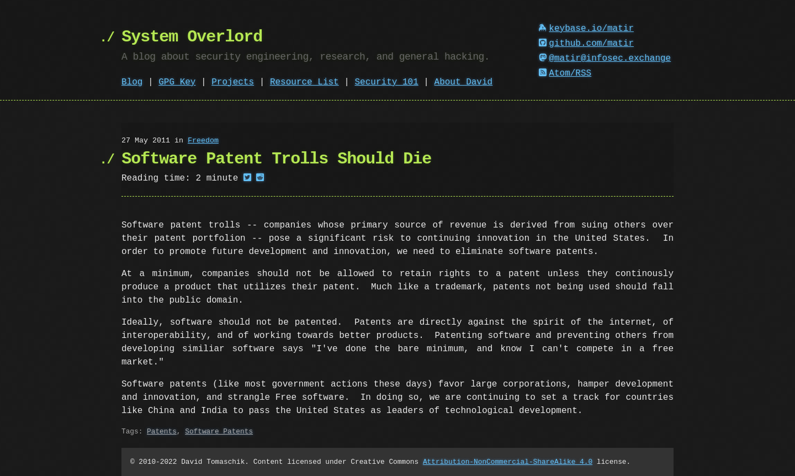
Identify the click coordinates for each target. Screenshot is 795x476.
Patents (162, 431)
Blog (131, 82)
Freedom (203, 141)
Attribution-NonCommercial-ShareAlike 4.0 (507, 462)
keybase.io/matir (586, 29)
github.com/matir (586, 44)
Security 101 (386, 82)
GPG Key (176, 82)
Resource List (304, 82)
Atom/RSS (565, 73)
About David (463, 82)
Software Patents (219, 431)
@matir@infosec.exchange (605, 58)
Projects (232, 82)
